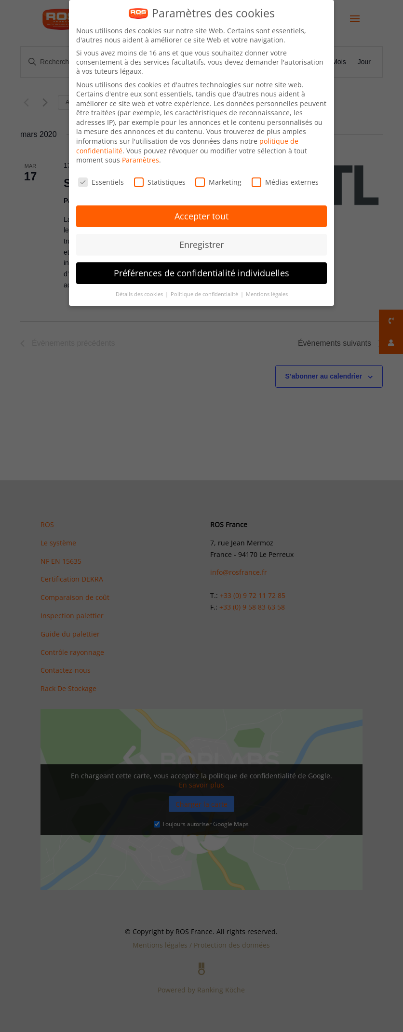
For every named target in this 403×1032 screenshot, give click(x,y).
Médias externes (285, 182)
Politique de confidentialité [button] (205, 294)
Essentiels (101, 182)
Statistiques (160, 182)
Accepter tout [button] (201, 216)
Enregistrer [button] (201, 244)
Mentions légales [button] (267, 294)
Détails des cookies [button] (140, 294)
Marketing (218, 182)
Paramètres (140, 159)
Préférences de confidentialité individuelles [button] (201, 273)
